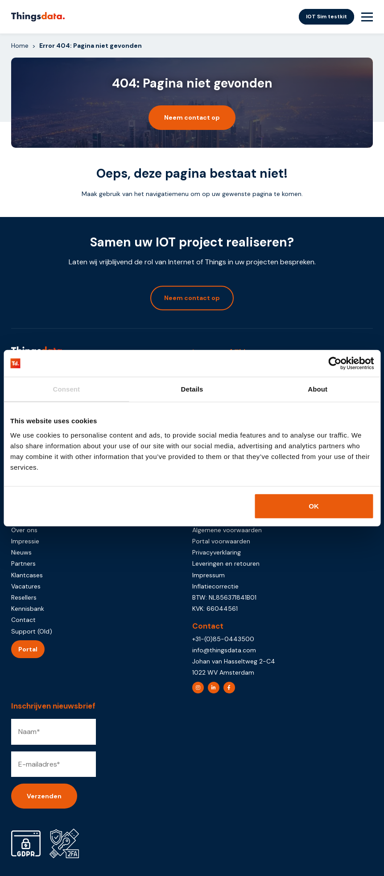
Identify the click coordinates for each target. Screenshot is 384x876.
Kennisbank (27, 609)
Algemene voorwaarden (227, 530)
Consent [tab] (66, 389)
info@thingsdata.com (224, 650)
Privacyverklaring (216, 552)
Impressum (208, 575)
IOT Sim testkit (326, 16)
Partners (23, 563)
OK (314, 505)
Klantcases (27, 575)
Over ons (24, 530)
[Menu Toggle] (367, 17)
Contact (23, 620)
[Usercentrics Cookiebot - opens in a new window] (335, 363)
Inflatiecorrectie (215, 586)
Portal (27, 649)
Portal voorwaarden (221, 541)
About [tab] (317, 389)
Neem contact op (192, 117)
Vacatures (26, 586)
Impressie (25, 541)
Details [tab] (192, 389)
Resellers (24, 597)
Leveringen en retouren (226, 563)
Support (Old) (31, 631)
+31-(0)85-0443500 (223, 639)
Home (20, 46)
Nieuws (21, 552)
